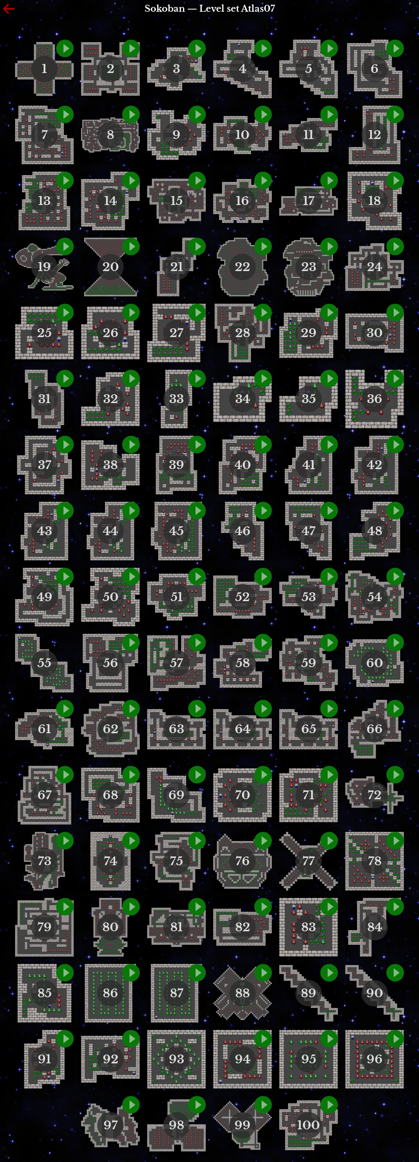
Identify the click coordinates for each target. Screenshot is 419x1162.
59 (308, 663)
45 (176, 531)
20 (110, 267)
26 (111, 333)
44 (110, 531)
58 (243, 663)
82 (242, 927)
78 (375, 861)
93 (176, 1059)
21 (176, 267)
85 (44, 993)
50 (111, 597)
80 (110, 927)
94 (243, 1059)
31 (44, 399)
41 (308, 465)
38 (110, 465)
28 (242, 333)
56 (110, 663)
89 (308, 993)
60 (374, 663)
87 (176, 993)
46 (243, 531)
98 (176, 1125)
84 (374, 927)
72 (375, 795)
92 (111, 1059)
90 (374, 993)
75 (176, 861)
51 (177, 597)
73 (44, 861)
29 (309, 333)
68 (110, 795)
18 (374, 201)
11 (308, 135)
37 (44, 465)
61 (44, 729)
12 (374, 135)
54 (374, 597)
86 (110, 993)
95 (308, 1059)
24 (374, 267)
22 (242, 267)
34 (242, 399)
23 (308, 267)
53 (309, 597)
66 (375, 729)
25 (44, 333)
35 (309, 399)
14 (110, 201)
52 (242, 597)
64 (243, 729)
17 (308, 201)
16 (242, 201)
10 (242, 135)
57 (176, 663)
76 (243, 861)
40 (242, 465)
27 (176, 333)
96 (375, 1059)
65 (308, 729)
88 (242, 993)
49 (44, 597)
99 (242, 1125)
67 (44, 795)
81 (176, 927)
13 (44, 201)
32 (110, 399)
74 (110, 861)
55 (44, 663)
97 (110, 1125)
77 (308, 861)
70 (242, 795)
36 (374, 399)
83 (308, 927)
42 (374, 465)
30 (375, 333)
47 (309, 531)
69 (176, 795)
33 (176, 399)
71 (308, 795)
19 (44, 267)
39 (176, 465)
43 (44, 531)
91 (44, 1059)
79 (44, 927)
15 (177, 201)
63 (176, 729)
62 (111, 729)
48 (374, 531)
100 (308, 1125)
